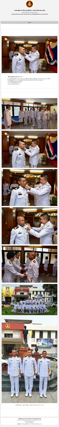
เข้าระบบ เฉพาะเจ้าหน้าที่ (43, 14)
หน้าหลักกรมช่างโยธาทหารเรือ (17, 14)
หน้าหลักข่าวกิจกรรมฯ (28, 14)
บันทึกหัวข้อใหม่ (35, 14)
